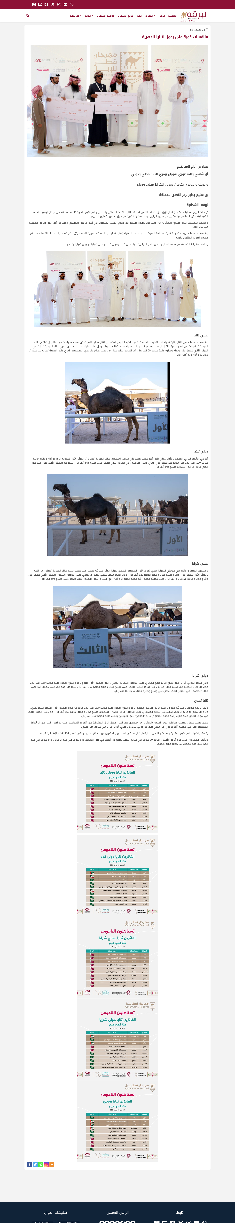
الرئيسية (172, 16)
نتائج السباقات (125, 16)
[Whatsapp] (40, 1164)
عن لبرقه (75, 16)
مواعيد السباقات (105, 16)
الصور (139, 16)
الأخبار (162, 16)
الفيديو (150, 16)
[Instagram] (46, 1164)
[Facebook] (29, 1164)
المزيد (89, 16)
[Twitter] (35, 1164)
